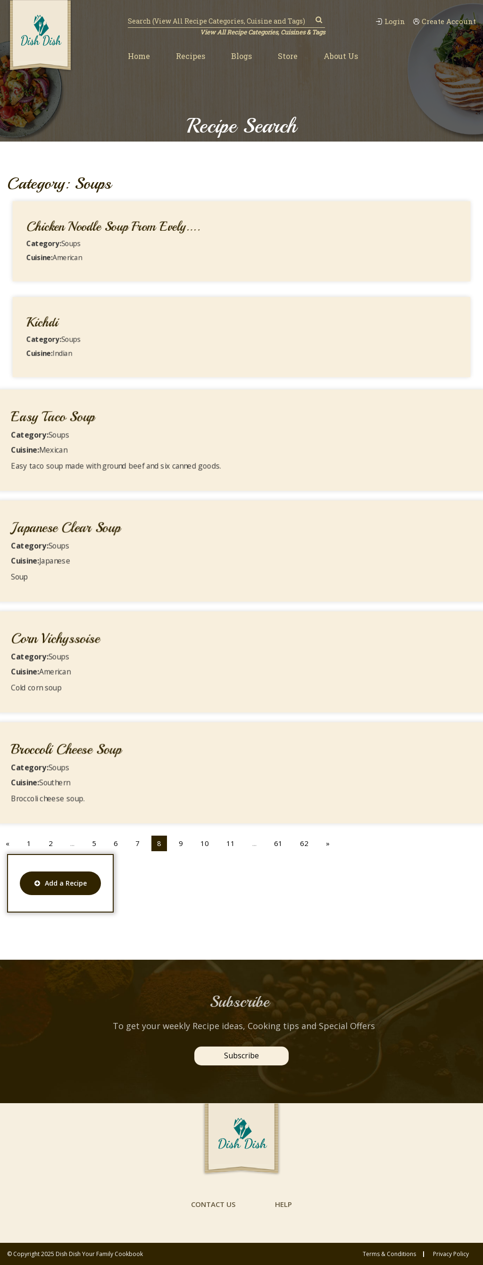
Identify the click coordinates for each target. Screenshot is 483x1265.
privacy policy (451, 1254)
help (283, 1204)
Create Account (444, 21)
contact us (213, 1204)
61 (278, 843)
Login (390, 21)
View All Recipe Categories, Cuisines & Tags (262, 32)
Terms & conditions (389, 1254)
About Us (341, 56)
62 (304, 843)
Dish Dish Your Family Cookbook (99, 1254)
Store (288, 56)
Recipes (190, 56)
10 (204, 843)
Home (139, 56)
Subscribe (241, 1055)
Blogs (241, 56)
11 (230, 843)
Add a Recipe (60, 883)
